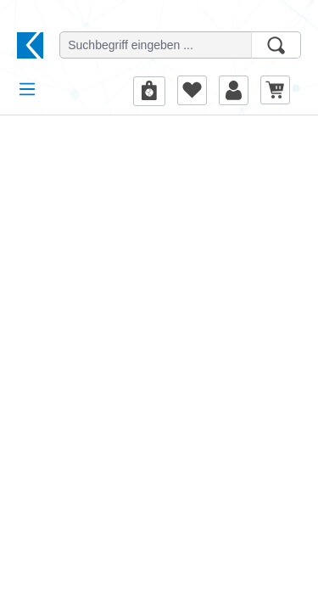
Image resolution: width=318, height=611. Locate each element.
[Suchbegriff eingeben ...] (155, 45)
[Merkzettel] (192, 90)
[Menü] (27, 89)
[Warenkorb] (275, 89)
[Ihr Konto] (233, 90)
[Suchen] (276, 45)
